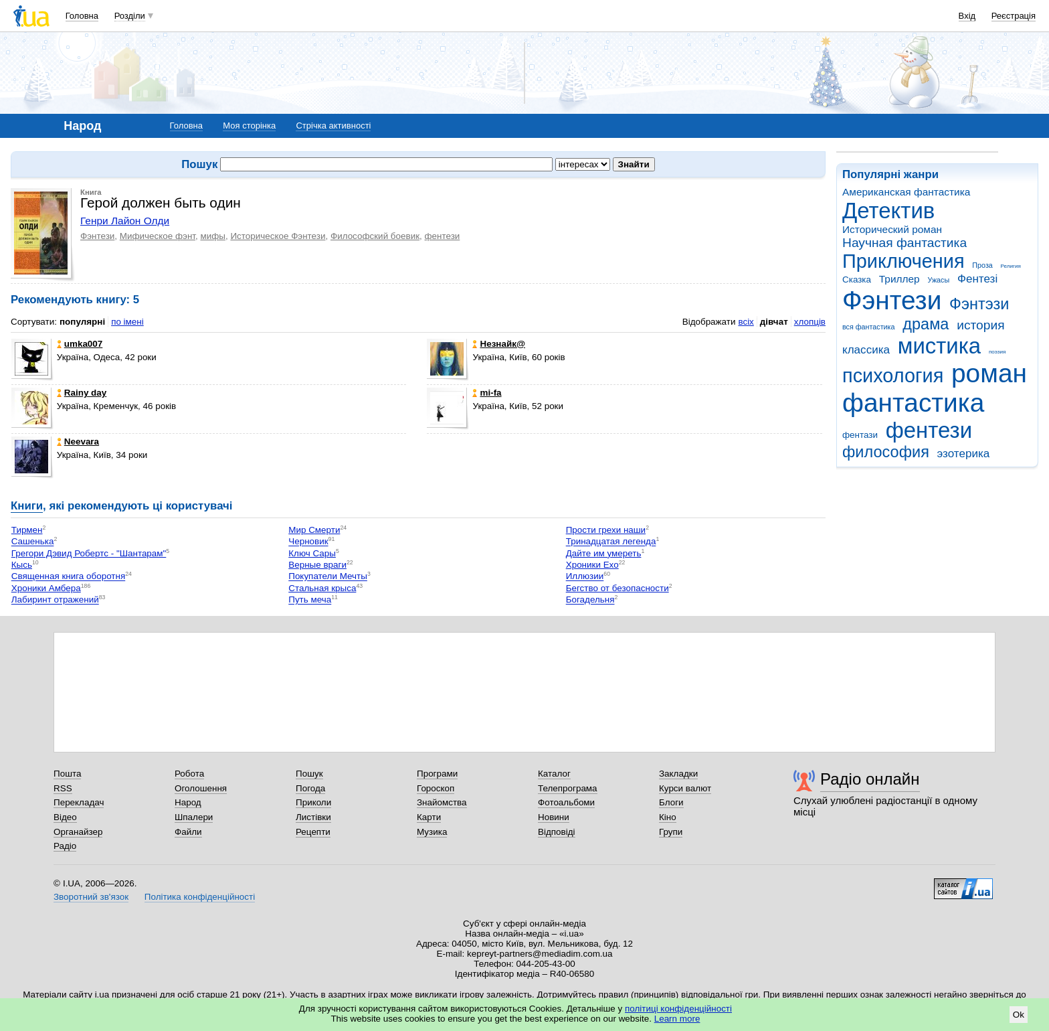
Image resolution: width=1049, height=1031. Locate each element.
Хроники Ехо (592, 565)
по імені (127, 322)
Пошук (309, 774)
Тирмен (27, 530)
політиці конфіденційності (678, 1009)
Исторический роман (892, 229)
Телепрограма (567, 788)
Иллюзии (585, 577)
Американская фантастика (906, 191)
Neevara (78, 442)
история (980, 325)
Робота (189, 774)
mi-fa (486, 393)
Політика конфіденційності (200, 897)
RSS (63, 788)
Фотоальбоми (566, 802)
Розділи (129, 16)
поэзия (997, 352)
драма (925, 324)
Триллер (899, 279)
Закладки (678, 774)
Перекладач (79, 802)
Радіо (65, 846)
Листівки (313, 817)
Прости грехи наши (606, 530)
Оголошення (201, 788)
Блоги (671, 802)
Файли (188, 832)
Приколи (313, 802)
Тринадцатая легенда (611, 542)
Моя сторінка (249, 126)
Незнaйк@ (498, 344)
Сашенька (32, 542)
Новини (553, 817)
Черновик (308, 542)
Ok (1018, 1015)
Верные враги (317, 565)
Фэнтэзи (979, 304)
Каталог (554, 774)
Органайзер (78, 832)
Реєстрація (1013, 16)
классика (866, 349)
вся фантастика (868, 327)
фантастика (913, 402)
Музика (432, 832)
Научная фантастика (904, 243)
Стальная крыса (322, 588)
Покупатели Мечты (327, 577)
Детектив (888, 210)
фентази (860, 435)
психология (892, 375)
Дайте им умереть (604, 553)
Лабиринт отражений (55, 600)
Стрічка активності (333, 126)
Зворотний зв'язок (91, 897)
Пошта (67, 774)
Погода (310, 788)
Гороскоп (435, 788)
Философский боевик (374, 236)
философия (885, 452)
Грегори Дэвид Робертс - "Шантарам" (89, 553)
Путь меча (309, 600)
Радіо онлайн (870, 779)
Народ (188, 802)
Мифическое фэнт (157, 236)
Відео (65, 817)
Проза (982, 265)
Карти (429, 817)
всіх (745, 322)
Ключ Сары (312, 553)
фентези (929, 430)
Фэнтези (891, 300)
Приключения (903, 261)
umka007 (80, 344)
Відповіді (556, 832)
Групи (670, 832)
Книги (27, 505)
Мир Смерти (314, 530)
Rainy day (81, 393)
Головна (82, 16)
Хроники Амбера (46, 588)
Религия (1011, 266)
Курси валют (685, 788)
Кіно (667, 817)
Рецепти (313, 832)
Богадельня (590, 600)
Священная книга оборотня (68, 577)
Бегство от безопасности (617, 588)
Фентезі (977, 278)
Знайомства (442, 802)
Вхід (967, 16)
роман (989, 373)
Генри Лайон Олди (124, 220)
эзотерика (963, 453)
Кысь (21, 565)
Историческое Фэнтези (277, 236)
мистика (939, 345)
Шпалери (194, 817)
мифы (212, 236)
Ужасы (938, 280)
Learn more (677, 1019)
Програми (437, 774)
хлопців (810, 322)
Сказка (856, 279)
